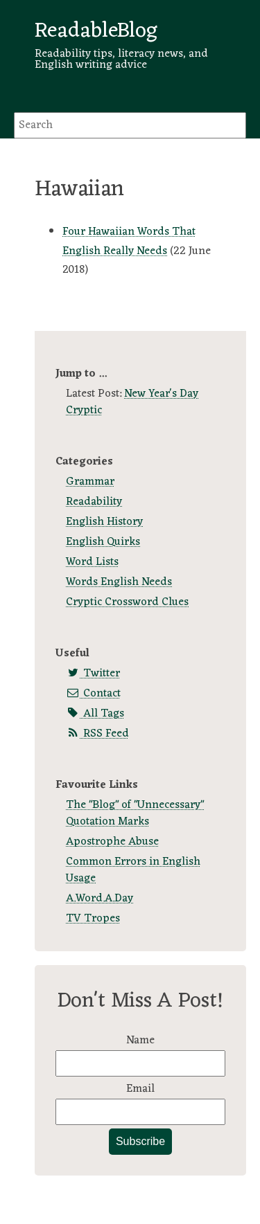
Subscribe (140, 1141)
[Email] (140, 1112)
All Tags (95, 713)
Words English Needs (119, 582)
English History (104, 522)
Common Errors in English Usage (133, 870)
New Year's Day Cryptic (132, 402)
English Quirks (103, 542)
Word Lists (92, 562)
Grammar (90, 482)
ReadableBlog (96, 31)
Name (140, 1040)
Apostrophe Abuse (112, 842)
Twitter (93, 673)
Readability (94, 502)
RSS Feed (97, 734)
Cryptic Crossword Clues (127, 602)
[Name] (140, 1063)
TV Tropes (93, 918)
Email (140, 1089)
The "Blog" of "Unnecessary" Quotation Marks (135, 813)
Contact (93, 693)
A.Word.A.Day (99, 898)
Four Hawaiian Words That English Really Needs (129, 241)
